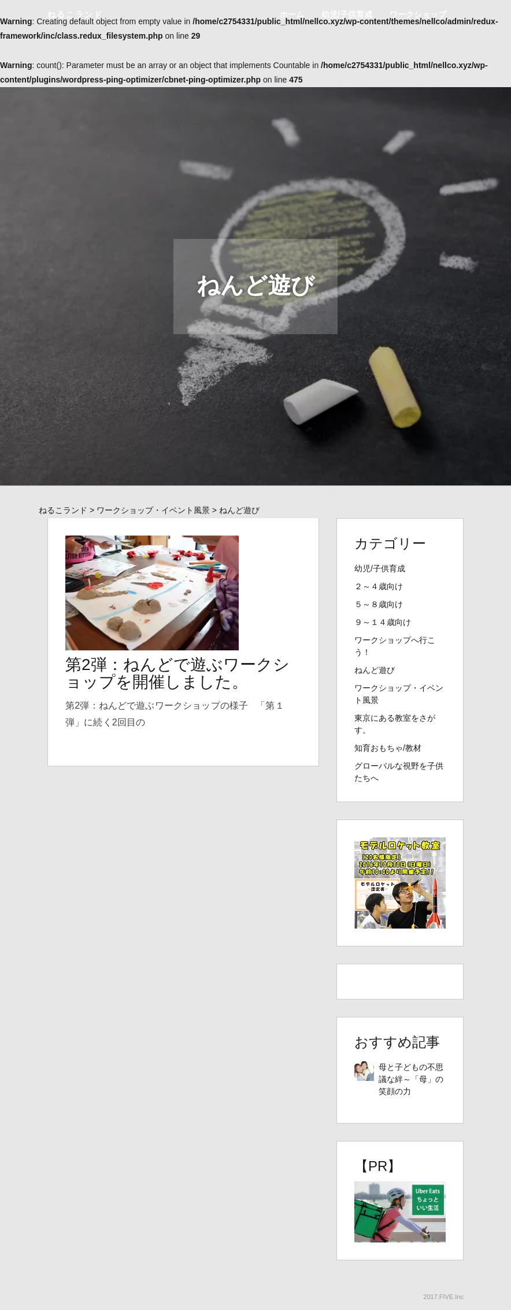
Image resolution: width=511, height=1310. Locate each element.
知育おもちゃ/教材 (387, 748)
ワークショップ (418, 14)
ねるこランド (75, 14)
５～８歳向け (378, 604)
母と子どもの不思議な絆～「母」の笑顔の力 (411, 1079)
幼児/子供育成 (346, 14)
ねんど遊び (374, 670)
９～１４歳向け (382, 622)
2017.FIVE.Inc (443, 1296)
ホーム (292, 14)
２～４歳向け (378, 586)
